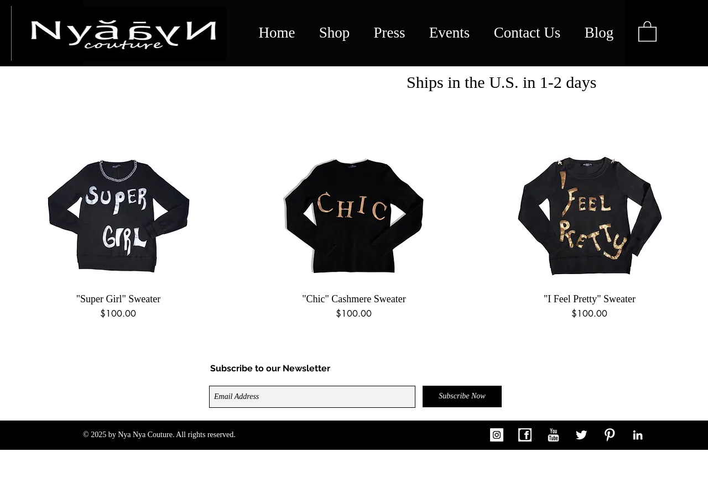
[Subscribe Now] (462, 396)
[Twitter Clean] (581, 435)
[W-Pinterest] (609, 435)
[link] (647, 30)
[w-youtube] (553, 435)
